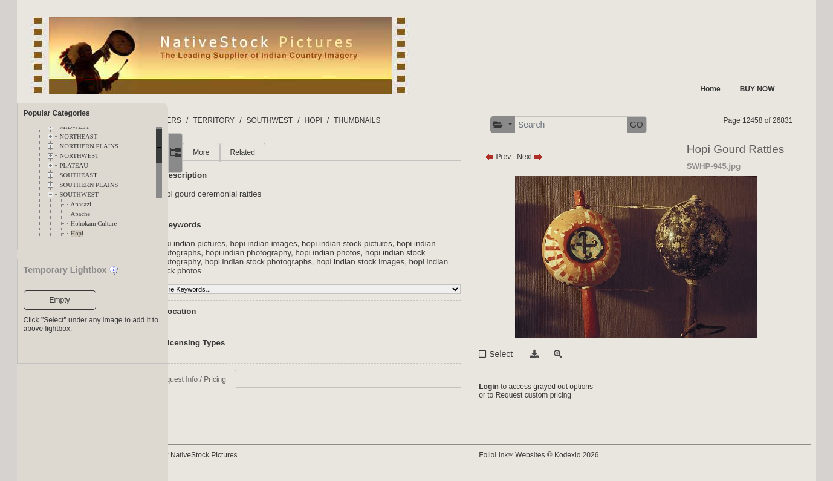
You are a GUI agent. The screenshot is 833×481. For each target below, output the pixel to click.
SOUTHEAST (78, 175)
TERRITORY (275, 120)
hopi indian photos (412, 252)
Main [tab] (225, 152)
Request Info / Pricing (252, 379)
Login (517, 386)
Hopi (77, 233)
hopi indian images (324, 243)
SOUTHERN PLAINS (89, 185)
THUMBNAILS (418, 120)
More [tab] (262, 152)
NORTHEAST (79, 136)
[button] (531, 125)
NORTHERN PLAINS (89, 146)
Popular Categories (57, 113)
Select (529, 354)
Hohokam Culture (94, 223)
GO (665, 124)
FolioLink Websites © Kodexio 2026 (567, 455)
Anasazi (81, 204)
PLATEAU (74, 165)
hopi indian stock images (442, 261)
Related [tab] (303, 152)
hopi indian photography (332, 252)
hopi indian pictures (252, 243)
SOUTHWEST (79, 194)
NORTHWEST (79, 155)
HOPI (374, 120)
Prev (526, 156)
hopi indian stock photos (260, 270)
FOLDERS (225, 120)
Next (558, 156)
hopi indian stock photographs (340, 261)
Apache (81, 214)
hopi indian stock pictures (407, 243)
